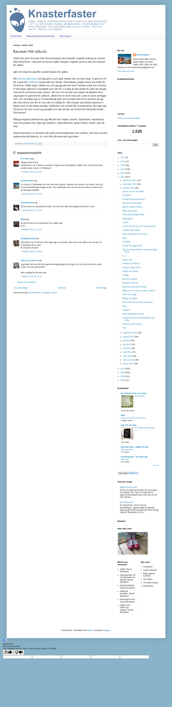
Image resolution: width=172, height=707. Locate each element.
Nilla (123, 415)
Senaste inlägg (20, 288)
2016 (123, 161)
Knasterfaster (27, 181)
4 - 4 (124, 256)
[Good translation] (8, 652)
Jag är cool (127, 260)
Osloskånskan (27, 203)
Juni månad (139, 396)
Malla (23, 219)
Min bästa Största (130, 283)
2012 (123, 177)
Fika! (124, 306)
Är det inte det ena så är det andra (137, 302)
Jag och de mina (128, 425)
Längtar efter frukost (131, 230)
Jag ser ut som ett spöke (133, 191)
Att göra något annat (131, 267)
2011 (123, 368)
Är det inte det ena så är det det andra (139, 226)
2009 (123, 376)
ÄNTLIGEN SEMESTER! (133, 214)
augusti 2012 (129, 337)
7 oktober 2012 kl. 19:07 (31, 194)
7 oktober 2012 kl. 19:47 (31, 229)
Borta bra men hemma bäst (134, 287)
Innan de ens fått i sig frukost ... (134, 418)
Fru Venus (25, 158)
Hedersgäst (127, 218)
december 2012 (130, 180)
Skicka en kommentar (26, 282)
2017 (123, 157)
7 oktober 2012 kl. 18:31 (31, 172)
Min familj (65, 36)
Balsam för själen (130, 298)
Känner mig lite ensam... (133, 207)
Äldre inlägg (101, 288)
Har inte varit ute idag (131, 203)
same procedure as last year (134, 234)
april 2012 (127, 352)
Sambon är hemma (130, 263)
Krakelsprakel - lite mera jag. (134, 457)
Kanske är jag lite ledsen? (133, 199)
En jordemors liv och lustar (134, 393)
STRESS (126, 242)
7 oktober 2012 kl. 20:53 (31, 251)
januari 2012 (128, 364)
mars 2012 (128, 356)
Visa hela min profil (125, 71)
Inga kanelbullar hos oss (133, 314)
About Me (125, 459)
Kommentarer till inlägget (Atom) (43, 292)
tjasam (90, 630)
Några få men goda (128, 487)
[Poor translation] (18, 652)
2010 (123, 372)
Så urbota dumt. (127, 502)
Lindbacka (33, 82)
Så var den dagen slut (132, 245)
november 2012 (130, 184)
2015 (123, 165)
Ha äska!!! (126, 195)
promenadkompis (27, 78)
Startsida (16, 36)
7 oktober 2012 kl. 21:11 (31, 276)
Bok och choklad (129, 279)
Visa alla (156, 465)
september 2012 (130, 333)
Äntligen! (126, 310)
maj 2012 (127, 348)
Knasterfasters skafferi (40, 36)
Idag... (125, 238)
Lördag (125, 275)
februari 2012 (129, 360)
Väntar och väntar (130, 271)
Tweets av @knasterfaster (128, 118)
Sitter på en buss (129, 211)
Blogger (106, 630)
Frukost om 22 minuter (132, 324)
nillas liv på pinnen (29, 260)
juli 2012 (127, 340)
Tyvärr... (125, 222)
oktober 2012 (129, 188)
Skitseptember (127, 449)
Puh (124, 328)
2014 (123, 169)
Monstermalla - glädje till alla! (135, 447)
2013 (123, 173)
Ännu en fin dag (129, 294)
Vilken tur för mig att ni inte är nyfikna (138, 290)
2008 (123, 380)
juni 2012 (127, 344)
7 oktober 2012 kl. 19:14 (31, 210)
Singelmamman (28, 238)
